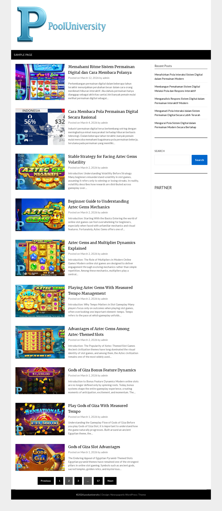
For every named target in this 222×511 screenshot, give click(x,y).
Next (110, 492)
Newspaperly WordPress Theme (128, 506)
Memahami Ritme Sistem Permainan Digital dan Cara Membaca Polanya (95, 72)
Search (160, 150)
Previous (46, 492)
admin (106, 83)
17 (98, 492)
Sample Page (23, 54)
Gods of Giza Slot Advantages (96, 458)
